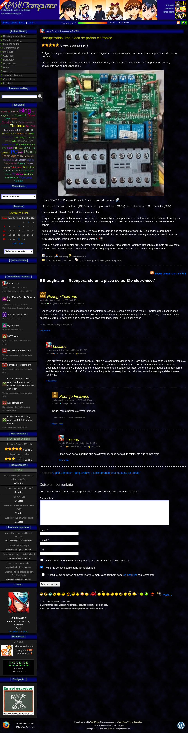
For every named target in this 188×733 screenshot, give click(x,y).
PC (14, 151)
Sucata (29, 163)
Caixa (11, 115)
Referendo (8, 159)
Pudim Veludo (19, 497)
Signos (30, 159)
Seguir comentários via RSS (170, 273)
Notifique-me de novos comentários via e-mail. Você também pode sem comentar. (97, 579)
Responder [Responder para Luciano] (51, 380)
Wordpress (25, 177)
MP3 (4, 148)
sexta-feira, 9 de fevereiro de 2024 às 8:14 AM (72, 400)
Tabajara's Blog (9, 48)
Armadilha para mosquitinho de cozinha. (19, 535)
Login (30, 22)
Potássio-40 (8, 63)
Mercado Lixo (8, 144)
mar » (22, 243)
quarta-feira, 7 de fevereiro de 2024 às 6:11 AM (66, 350)
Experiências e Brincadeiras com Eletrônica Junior (19, 573)
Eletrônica (56, 260)
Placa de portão (113, 260)
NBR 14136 (29, 148)
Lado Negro (20, 137)
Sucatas (6, 167)
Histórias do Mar (10, 44)
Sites (7, 163)
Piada (30, 151)
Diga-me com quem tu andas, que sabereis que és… (19, 477)
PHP (20, 152)
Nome (44, 534)
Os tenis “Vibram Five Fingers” (19, 488)
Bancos (14, 111)
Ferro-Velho (25, 129)
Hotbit (4, 67)
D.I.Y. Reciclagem (87, 260)
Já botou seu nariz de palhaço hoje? (19, 554)
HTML (32, 134)
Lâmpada (31, 137)
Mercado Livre (25, 140)
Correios (7, 122)
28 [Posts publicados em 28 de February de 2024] (19, 239)
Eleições (5, 126)
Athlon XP (5, 111)
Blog (25, 110)
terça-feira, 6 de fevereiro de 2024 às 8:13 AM (59, 300)
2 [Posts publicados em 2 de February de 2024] (28, 222)
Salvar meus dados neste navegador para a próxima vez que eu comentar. (88, 565)
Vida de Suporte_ (10, 40)
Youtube (18, 181)
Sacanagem (20, 160)
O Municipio (8, 79)
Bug (34, 111)
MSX (10, 148)
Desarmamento (26, 122)
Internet (7, 137)
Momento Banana (25, 144)
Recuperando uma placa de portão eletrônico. (77, 38)
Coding (14, 119)
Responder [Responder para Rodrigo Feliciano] (45, 330)
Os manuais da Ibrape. (19, 545)
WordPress (94, 722)
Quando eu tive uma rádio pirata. (19, 518)
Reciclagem (10, 156)
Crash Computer (108, 729)
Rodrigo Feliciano (62, 296)
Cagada (4, 115)
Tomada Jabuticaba (12, 170)
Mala (13, 141)
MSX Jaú (18, 148)
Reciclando (68, 260)
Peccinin (101, 260)
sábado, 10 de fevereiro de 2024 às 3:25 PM (77, 443)
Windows (28, 174)
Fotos (6, 22)
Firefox (6, 133)
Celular (31, 115)
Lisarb (7, 140)
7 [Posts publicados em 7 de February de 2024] (18, 226)
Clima (7, 119)
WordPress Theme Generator (129, 722)
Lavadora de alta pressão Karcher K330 (19, 507)
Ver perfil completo (18, 631)
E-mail (22, 22)
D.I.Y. (48, 260)
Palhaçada (5, 153)
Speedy (21, 163)
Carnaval (20, 115)
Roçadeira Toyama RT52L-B (19, 444)
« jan (14, 243)
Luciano (59, 346)
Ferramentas (10, 130)
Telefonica (16, 167)
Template (29, 167)
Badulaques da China (13, 36)
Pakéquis (6, 52)
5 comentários (77, 256)
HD (27, 133)
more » (167, 599)
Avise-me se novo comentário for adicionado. (70, 572)
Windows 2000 (11, 177)
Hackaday (7, 59)
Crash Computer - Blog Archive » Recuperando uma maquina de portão (95, 472)
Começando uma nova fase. (19, 563)
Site (42, 554)
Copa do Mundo (25, 119)
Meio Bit (6, 71)
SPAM (14, 163)
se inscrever (130, 579)
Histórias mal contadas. (19, 454)
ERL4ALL (6, 83)
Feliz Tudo (31, 126)
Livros (14, 22)
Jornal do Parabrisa (12, 75)
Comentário (47, 498)
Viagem (19, 174)
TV (13, 174)
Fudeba (20, 133)
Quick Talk (7, 55)
